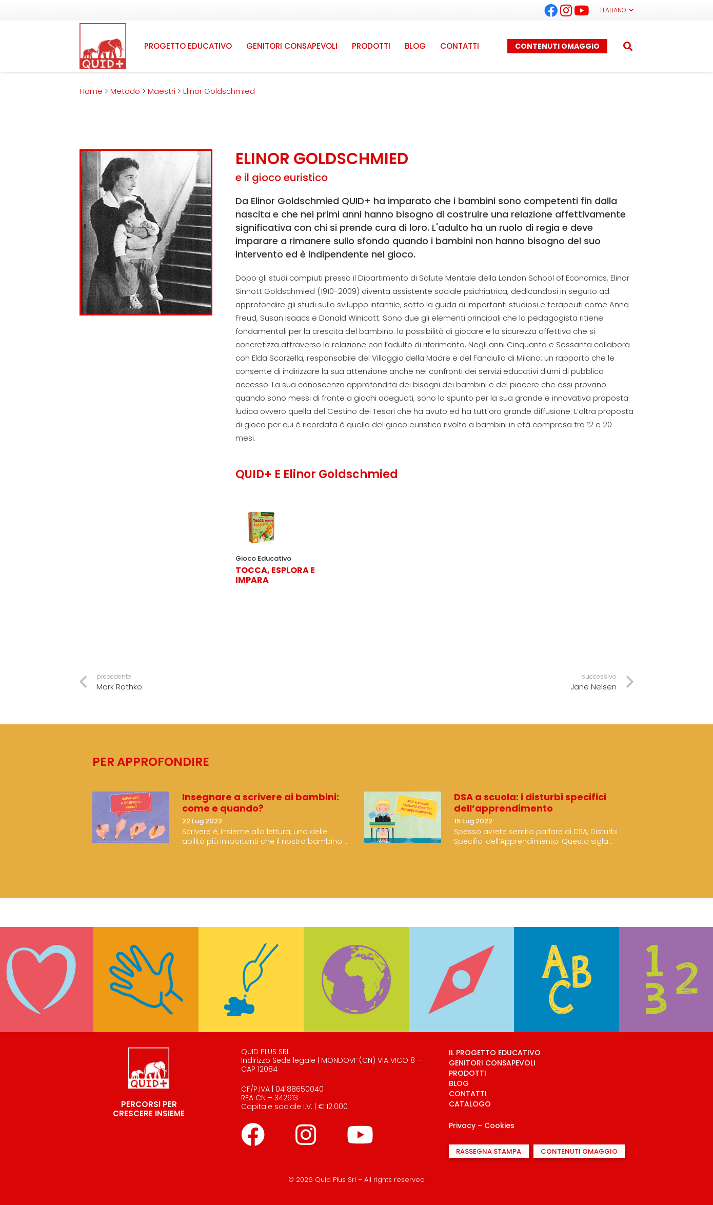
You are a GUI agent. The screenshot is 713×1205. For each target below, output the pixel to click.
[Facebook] (551, 10)
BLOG (459, 1083)
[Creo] (251, 934)
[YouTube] (581, 10)
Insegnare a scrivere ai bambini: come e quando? (260, 803)
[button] (617, 10)
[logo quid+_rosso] (103, 46)
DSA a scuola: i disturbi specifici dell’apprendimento (530, 803)
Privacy (462, 1125)
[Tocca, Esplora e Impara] (261, 507)
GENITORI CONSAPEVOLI (492, 1063)
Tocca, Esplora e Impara (275, 575)
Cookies (499, 1125)
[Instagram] (566, 10)
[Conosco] (356, 934)
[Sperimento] (146, 934)
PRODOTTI (467, 1073)
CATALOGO (470, 1104)
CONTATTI (468, 1094)
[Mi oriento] (461, 934)
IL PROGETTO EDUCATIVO (495, 1053)
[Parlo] (566, 934)
